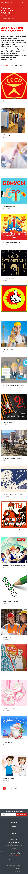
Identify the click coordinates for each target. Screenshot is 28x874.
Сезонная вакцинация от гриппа (12, 170)
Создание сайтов (18, 868)
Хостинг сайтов (17, 871)
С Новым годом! (7, 742)
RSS (25, 8)
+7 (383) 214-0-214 (13, 842)
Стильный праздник (8, 278)
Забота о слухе (7, 135)
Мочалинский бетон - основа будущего (14, 565)
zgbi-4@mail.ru (17, 855)
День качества (7, 100)
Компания (14, 822)
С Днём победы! (7, 422)
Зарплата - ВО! (7, 313)
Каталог (14, 826)
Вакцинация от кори (8, 778)
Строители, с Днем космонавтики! (12, 494)
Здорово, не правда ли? (9, 206)
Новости (14, 833)
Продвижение (17, 870)
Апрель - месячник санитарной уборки (13, 529)
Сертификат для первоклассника (12, 242)
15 (21, 788)
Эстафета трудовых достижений (12, 672)
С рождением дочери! (9, 708)
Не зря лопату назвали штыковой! (12, 458)
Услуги (14, 830)
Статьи (14, 836)
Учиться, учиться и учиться (10, 601)
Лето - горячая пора (8, 349)
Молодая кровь (7, 637)
